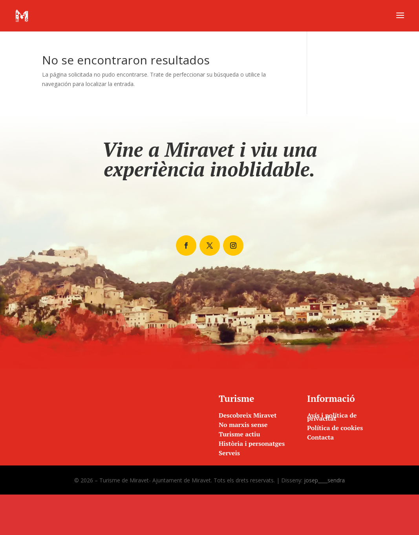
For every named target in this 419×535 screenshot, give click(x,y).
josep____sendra (324, 480)
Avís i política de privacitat (332, 417)
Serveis (229, 453)
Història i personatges (252, 443)
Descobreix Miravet (247, 415)
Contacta (320, 437)
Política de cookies (335, 427)
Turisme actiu (239, 434)
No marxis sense (243, 424)
